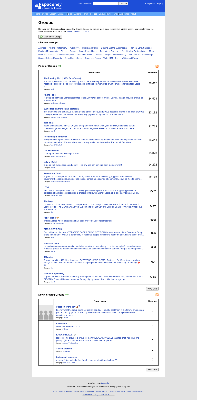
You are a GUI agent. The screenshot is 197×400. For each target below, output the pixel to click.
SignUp (160, 3)
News (61, 391)
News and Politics (46, 55)
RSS (87, 391)
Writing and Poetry (130, 58)
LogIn (152, 3)
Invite (115, 14)
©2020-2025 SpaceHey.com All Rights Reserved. (98, 395)
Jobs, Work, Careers (109, 51)
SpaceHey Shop (138, 391)
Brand (75, 391)
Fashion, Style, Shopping (140, 48)
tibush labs (105, 383)
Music (151, 51)
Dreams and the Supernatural (114, 48)
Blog (70, 14)
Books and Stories (90, 48)
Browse (45, 14)
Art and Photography (58, 48)
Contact (111, 391)
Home (37, 14)
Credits (81, 391)
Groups (93, 14)
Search (123, 3)
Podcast (98, 55)
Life (122, 51)
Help (147, 3)
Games (73, 51)
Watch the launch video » (78, 31)
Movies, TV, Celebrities (136, 51)
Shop (126, 14)
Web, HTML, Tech (111, 58)
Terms (92, 391)
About (133, 14)
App (121, 14)
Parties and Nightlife (65, 55)
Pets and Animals (84, 55)
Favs (109, 14)
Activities (42, 48)
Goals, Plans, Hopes (88, 51)
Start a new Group (50, 36)
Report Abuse (120, 391)
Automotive (74, 48)
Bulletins (77, 14)
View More (152, 289)
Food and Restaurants (48, 51)
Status (129, 391)
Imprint (104, 391)
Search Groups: (85, 3)
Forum (86, 14)
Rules (66, 391)
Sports (79, 58)
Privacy (98, 391)
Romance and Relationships (141, 55)
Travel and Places (93, 58)
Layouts (102, 14)
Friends (64, 51)
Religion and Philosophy (115, 55)
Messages (62, 14)
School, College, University (50, 58)
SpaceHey (69, 58)
